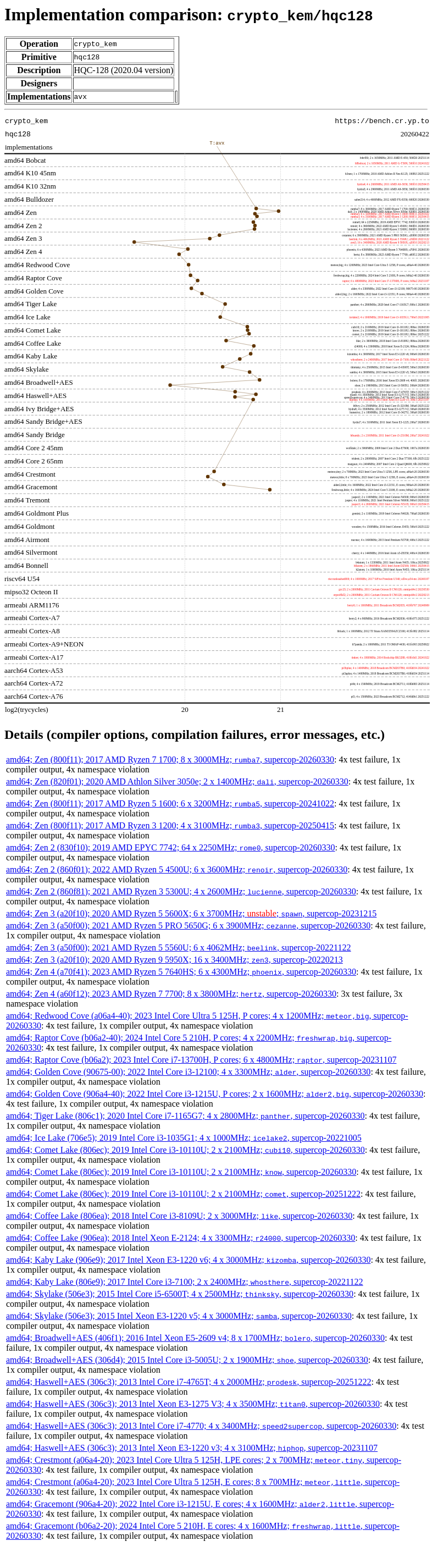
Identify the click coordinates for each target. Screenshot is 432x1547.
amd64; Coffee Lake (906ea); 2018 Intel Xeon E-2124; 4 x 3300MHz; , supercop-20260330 (180, 1237)
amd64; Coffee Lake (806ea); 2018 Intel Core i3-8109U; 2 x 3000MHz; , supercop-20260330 (179, 1215)
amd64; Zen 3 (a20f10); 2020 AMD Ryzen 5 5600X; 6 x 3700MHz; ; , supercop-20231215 (191, 913)
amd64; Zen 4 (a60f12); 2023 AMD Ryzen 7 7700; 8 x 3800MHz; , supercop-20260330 (171, 993)
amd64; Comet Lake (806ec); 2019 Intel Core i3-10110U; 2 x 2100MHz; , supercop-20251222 (183, 1193)
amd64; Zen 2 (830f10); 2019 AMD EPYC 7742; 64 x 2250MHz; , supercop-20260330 (170, 847)
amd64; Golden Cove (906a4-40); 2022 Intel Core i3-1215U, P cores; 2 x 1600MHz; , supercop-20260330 (214, 1093)
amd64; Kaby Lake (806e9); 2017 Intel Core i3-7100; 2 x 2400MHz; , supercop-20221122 (184, 1281)
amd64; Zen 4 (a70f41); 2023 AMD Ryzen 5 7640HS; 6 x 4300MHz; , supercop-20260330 (181, 971)
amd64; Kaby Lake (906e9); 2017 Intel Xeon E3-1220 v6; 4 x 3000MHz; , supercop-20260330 (188, 1259)
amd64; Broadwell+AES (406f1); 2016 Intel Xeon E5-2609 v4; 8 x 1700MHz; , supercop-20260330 (195, 1337)
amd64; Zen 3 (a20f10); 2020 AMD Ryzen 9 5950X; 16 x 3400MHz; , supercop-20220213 (174, 959)
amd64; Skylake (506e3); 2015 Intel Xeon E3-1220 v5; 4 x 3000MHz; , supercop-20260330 (179, 1316)
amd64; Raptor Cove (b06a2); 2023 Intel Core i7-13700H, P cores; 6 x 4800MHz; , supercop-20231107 (201, 1059)
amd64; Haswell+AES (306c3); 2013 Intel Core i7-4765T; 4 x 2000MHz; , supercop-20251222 (188, 1381)
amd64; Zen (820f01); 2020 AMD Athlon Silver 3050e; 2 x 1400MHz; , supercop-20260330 (177, 781)
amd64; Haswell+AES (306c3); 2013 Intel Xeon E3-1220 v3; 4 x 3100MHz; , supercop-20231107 (192, 1447)
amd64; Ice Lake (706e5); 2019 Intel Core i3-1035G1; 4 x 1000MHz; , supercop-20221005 (184, 1137)
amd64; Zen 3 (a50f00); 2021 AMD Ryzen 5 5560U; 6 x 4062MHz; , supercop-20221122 (178, 947)
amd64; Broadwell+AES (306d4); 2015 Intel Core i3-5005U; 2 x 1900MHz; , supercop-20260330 (187, 1359)
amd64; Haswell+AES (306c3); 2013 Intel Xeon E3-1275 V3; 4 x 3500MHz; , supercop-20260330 (193, 1403)
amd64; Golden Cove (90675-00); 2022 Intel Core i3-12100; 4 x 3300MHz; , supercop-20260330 (188, 1071)
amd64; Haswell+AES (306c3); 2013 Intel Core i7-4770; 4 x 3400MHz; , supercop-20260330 (201, 1425)
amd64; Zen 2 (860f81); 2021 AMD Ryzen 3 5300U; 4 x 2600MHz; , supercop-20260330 (181, 891)
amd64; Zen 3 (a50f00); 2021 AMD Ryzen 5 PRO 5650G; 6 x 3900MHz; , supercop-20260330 (188, 925)
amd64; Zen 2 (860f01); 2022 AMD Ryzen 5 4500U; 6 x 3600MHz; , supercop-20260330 (176, 869)
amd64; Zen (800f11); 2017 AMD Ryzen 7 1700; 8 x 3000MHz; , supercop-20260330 (170, 759)
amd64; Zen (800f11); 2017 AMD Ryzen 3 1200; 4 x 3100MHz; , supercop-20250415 (170, 825)
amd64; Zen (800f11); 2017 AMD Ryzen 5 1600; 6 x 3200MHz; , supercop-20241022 (170, 803)
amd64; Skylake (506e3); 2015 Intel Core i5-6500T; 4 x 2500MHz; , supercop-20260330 (179, 1294)
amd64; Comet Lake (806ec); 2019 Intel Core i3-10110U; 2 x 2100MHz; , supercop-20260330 (185, 1149)
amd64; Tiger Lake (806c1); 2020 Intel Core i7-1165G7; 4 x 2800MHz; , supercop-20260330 (185, 1115)
